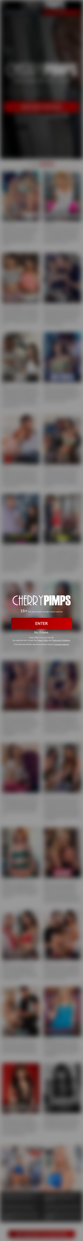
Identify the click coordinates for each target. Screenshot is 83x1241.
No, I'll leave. (41, 632)
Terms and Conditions (61, 640)
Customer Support (61, 644)
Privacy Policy (42, 640)
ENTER (41, 623)
